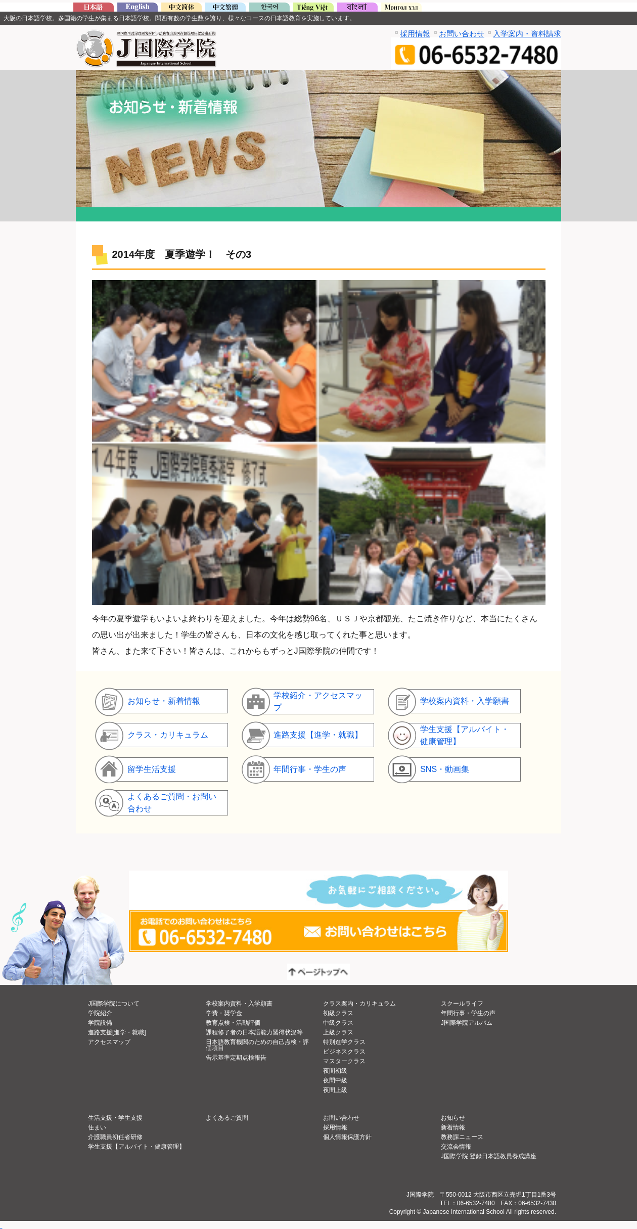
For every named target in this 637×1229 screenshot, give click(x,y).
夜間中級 (335, 1080)
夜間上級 (335, 1090)
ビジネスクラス (344, 1051)
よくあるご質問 (227, 1117)
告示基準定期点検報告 (236, 1057)
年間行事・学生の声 (468, 1013)
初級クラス (338, 1013)
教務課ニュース (462, 1137)
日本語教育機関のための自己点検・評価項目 (257, 1045)
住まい (97, 1127)
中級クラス (338, 1022)
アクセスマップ (109, 1041)
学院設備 (100, 1022)
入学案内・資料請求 (527, 33)
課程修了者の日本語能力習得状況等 (254, 1032)
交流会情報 (456, 1146)
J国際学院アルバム (466, 1022)
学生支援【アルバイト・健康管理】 (136, 1146)
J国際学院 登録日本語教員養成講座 (488, 1156)
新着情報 (453, 1127)
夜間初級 (335, 1070)
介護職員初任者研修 (115, 1137)
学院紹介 (100, 1013)
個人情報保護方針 (347, 1137)
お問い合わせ (461, 33)
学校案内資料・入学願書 (239, 1003)
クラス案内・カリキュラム (359, 1003)
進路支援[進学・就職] (117, 1032)
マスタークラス (344, 1061)
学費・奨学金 (224, 1013)
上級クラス (338, 1032)
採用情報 (415, 33)
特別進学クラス (344, 1041)
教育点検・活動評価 (233, 1022)
